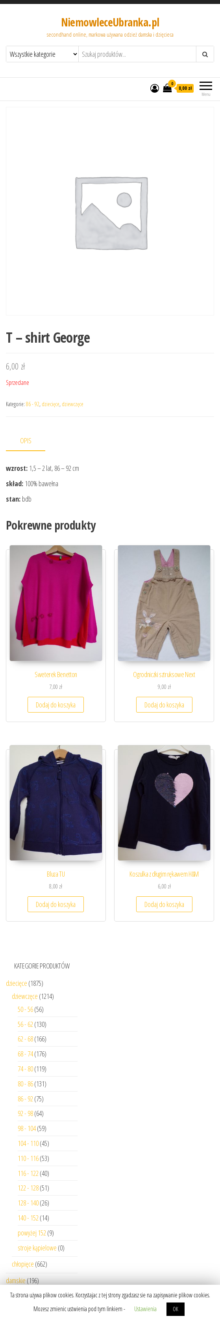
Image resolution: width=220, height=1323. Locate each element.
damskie (16, 1280)
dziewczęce (72, 404)
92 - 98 (25, 1113)
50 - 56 (25, 1009)
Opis (25, 440)
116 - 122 (28, 1173)
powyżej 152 (32, 1232)
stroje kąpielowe (37, 1247)
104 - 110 (28, 1143)
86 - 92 (32, 404)
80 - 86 (25, 1083)
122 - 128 (28, 1187)
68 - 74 (25, 1053)
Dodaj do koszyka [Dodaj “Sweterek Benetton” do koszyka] (56, 704)
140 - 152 (28, 1217)
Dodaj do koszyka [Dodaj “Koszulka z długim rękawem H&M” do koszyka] (164, 904)
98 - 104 (27, 1128)
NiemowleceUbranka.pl (110, 22)
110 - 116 (28, 1158)
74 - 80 (25, 1068)
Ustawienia (145, 1308)
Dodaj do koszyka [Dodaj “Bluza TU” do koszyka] (56, 904)
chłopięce (23, 1264)
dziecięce (50, 404)
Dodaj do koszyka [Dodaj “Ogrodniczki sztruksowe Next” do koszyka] (164, 704)
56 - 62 (25, 1024)
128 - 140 (28, 1202)
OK (175, 1309)
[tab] (31, 441)
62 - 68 (25, 1038)
